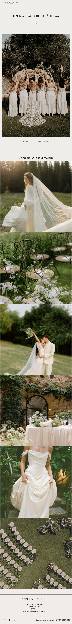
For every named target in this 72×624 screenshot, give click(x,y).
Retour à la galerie (43, 141)
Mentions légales (62, 620)
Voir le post (26, 141)
